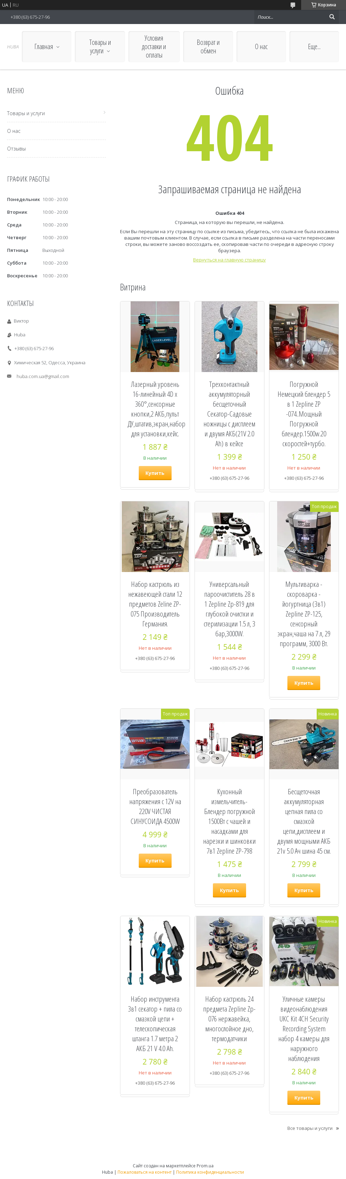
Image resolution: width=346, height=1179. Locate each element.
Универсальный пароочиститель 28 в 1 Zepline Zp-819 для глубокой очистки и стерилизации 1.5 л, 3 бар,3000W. (229, 608)
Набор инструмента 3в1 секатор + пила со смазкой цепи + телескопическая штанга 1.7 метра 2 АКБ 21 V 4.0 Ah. (155, 1023)
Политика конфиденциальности (210, 1172)
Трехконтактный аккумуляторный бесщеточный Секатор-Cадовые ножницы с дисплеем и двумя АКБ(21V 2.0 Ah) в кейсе (229, 413)
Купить (155, 473)
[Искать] (332, 17)
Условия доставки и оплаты (154, 46)
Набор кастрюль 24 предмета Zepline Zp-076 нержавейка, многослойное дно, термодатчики (229, 1018)
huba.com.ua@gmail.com (43, 376)
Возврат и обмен (208, 46)
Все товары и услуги (310, 1128)
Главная (43, 46)
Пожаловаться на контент (145, 1172)
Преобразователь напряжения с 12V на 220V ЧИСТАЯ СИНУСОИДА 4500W (155, 806)
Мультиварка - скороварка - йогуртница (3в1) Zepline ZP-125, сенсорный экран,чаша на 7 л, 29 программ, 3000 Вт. (304, 613)
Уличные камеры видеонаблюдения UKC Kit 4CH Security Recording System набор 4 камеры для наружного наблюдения (303, 1028)
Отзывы (16, 148)
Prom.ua (205, 1166)
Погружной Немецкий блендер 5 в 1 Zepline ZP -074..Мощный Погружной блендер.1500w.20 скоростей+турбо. (304, 413)
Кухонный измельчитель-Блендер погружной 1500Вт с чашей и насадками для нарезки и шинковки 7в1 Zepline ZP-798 (229, 821)
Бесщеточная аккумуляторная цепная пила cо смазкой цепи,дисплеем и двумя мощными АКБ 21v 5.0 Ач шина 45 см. (304, 821)
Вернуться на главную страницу (229, 260)
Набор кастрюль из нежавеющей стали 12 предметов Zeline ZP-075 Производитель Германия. (155, 604)
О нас (261, 46)
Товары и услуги (100, 46)
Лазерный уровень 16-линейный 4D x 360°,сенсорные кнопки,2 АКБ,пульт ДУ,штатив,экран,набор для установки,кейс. (155, 408)
